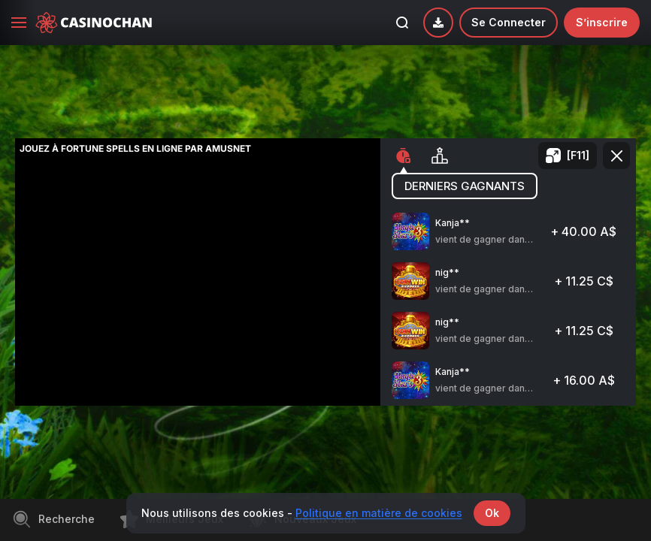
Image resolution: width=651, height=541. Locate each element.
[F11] (578, 155)
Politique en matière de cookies (378, 512)
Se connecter (508, 22)
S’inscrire (602, 22)
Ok (492, 512)
